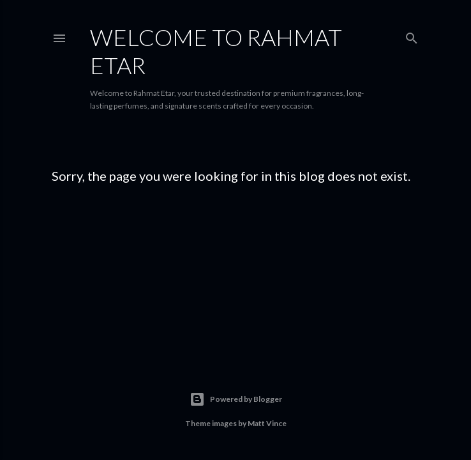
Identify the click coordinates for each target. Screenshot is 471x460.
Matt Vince (267, 423)
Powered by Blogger (236, 399)
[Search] (411, 35)
